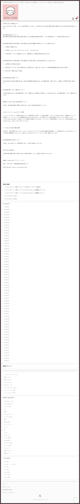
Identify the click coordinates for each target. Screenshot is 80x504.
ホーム (4, 484)
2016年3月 (6, 277)
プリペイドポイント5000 (10, 199)
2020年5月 (6, 220)
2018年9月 (6, 235)
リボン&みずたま (8, 404)
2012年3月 (6, 355)
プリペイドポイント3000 (10, 196)
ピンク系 (6, 461)
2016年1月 (6, 282)
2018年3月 (6, 246)
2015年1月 (6, 313)
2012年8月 (6, 345)
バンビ (5, 427)
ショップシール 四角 (9, 390)
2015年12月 (6, 285)
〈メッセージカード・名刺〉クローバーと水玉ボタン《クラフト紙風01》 (22, 187)
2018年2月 (6, 248)
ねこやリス (7, 435)
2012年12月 (6, 334)
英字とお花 (7, 422)
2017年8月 (6, 256)
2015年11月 (6, 287)
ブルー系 (6, 467)
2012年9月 (6, 342)
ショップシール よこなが (10, 387)
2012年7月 (6, 347)
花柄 (5, 411)
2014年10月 (6, 321)
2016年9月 (6, 261)
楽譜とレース (7, 453)
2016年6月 (6, 269)
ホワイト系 (7, 477)
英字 (5, 419)
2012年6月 (6, 350)
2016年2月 (6, 280)
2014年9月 (6, 324)
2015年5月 (6, 303)
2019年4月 (6, 233)
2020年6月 (6, 217)
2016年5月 (6, 272)
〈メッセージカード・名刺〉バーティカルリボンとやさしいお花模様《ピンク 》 (24, 193)
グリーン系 (7, 474)
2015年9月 (6, 293)
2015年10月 (6, 290)
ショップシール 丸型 (9, 392)
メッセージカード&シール (10, 374)
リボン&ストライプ (9, 401)
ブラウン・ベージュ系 (9, 464)
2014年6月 (6, 327)
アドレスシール (8, 382)
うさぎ (5, 432)
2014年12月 (6, 316)
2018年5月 (6, 240)
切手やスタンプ (8, 450)
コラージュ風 (7, 445)
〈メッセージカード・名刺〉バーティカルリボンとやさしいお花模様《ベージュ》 (25, 190)
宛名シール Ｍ (7, 379)
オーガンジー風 (8, 443)
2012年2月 (6, 358)
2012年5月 (6, 353)
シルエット (7, 448)
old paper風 (7, 440)
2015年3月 (6, 308)
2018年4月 (6, 243)
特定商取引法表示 (7, 490)
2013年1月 (6, 332)
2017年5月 (6, 259)
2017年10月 (6, 251)
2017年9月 (6, 254)
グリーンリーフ (8, 424)
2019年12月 (6, 230)
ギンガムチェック (8, 414)
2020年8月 (6, 212)
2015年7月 (6, 298)
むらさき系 (7, 472)
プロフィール (6, 487)
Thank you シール (8, 385)
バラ (5, 409)
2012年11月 (6, 337)
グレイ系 (6, 469)
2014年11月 (6, 319)
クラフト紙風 (7, 437)
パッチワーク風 (8, 417)
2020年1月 (6, 227)
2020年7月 (6, 214)
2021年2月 (6, 207)
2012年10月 (6, 340)
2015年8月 (6, 295)
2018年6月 (6, 238)
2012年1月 (6, 360)
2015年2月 (6, 311)
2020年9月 (6, 209)
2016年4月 (6, 274)
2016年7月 (6, 267)
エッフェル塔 (7, 406)
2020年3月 (6, 222)
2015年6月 (6, 300)
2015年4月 (6, 306)
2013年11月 (6, 329)
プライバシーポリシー (8, 492)
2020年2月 (6, 225)
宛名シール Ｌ (7, 377)
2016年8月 (6, 264)
